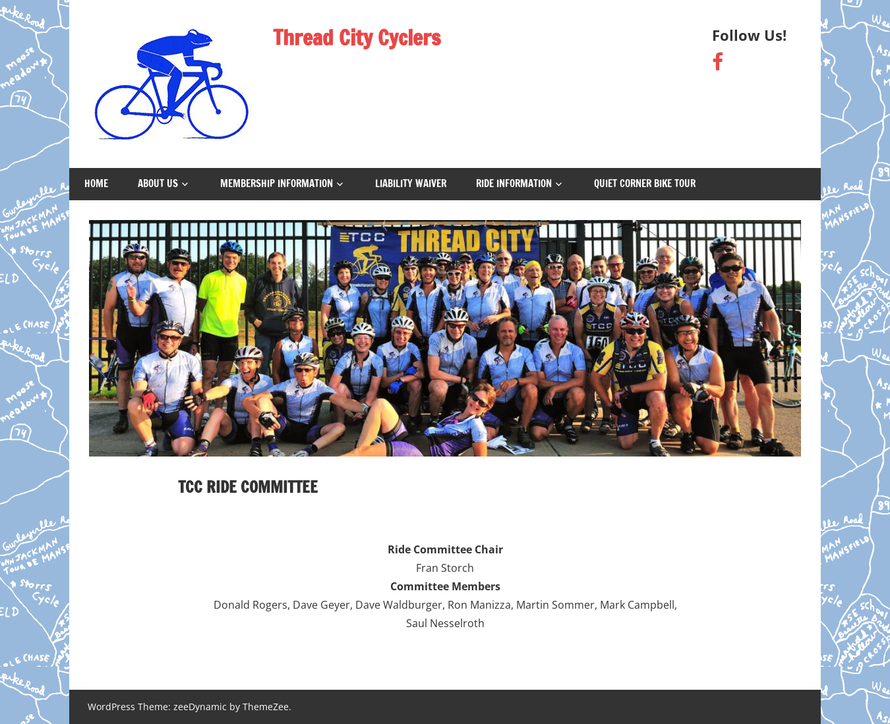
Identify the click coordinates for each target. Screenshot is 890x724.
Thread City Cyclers (356, 37)
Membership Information (276, 183)
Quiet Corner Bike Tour (645, 183)
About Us (158, 183)
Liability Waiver (410, 183)
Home (96, 183)
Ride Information (514, 183)
